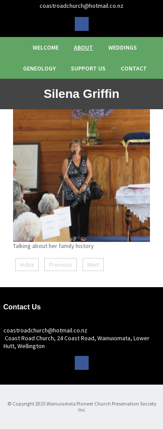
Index (27, 264)
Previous (60, 264)
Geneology (39, 68)
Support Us (88, 68)
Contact (134, 68)
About (83, 47)
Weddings (122, 47)
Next (93, 264)
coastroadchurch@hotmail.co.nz (81, 6)
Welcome (46, 47)
